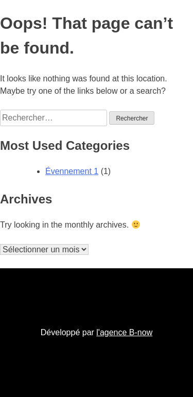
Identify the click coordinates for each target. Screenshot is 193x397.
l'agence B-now (124, 332)
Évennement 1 (71, 171)
